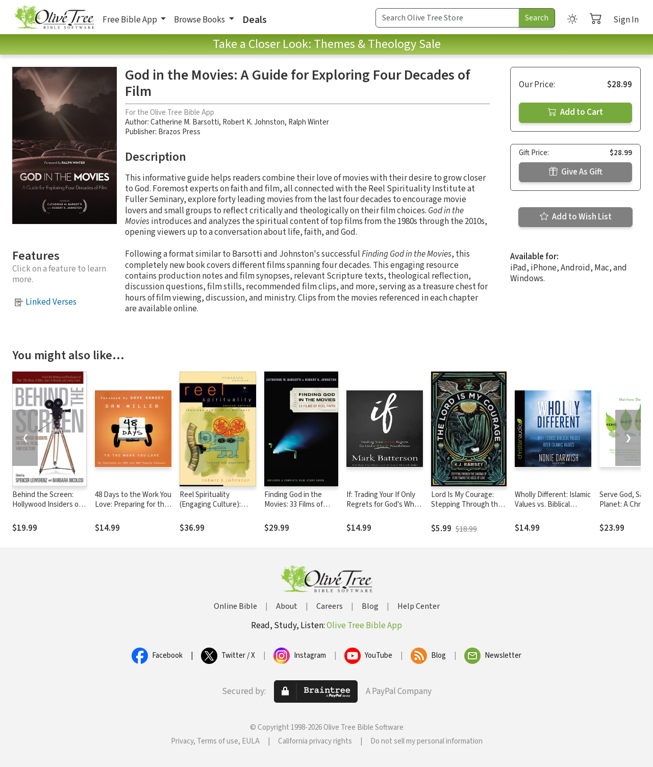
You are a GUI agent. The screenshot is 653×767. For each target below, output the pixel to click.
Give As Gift (575, 172)
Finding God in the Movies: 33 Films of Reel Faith (293, 504)
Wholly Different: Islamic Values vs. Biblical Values (553, 504)
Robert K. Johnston (253, 122)
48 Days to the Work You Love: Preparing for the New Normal (133, 504)
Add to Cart (575, 112)
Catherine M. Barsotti (184, 122)
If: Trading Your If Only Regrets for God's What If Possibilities (383, 504)
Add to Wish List (576, 217)
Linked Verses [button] (51, 302)
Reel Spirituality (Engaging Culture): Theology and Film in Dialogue (212, 509)
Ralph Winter (308, 122)
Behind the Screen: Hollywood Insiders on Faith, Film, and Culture (48, 504)
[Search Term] (447, 18)
